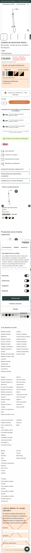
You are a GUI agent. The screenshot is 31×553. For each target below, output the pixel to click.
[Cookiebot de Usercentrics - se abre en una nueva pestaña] (22, 243)
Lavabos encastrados (22, 349)
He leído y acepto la (14, 549)
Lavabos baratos (21, 339)
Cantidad (3, 99)
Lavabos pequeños (21, 341)
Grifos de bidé (20, 407)
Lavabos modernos (21, 334)
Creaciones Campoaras (7, 463)
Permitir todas (15, 298)
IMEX (3, 50)
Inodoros (18, 422)
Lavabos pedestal (21, 346)
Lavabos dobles (20, 354)
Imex (2, 458)
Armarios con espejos (7, 387)
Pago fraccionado (21, 458)
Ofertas (18, 453)
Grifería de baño (21, 4)
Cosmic (3, 470)
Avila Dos (3, 465)
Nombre (5, 527)
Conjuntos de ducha (21, 394)
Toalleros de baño (6, 422)
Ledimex (3, 473)
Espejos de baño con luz (7, 414)
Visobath (3, 455)
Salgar (2, 453)
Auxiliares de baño (6, 371)
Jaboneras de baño (6, 440)
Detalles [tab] (16, 247)
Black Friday (19, 455)
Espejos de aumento (6, 379)
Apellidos (6, 535)
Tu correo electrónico (9, 543)
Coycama (3, 460)
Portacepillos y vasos (7, 430)
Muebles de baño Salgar (7, 354)
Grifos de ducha (20, 379)
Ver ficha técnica (6, 53)
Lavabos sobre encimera (23, 336)
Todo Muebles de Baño (8, 4)
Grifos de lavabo (20, 382)
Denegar (15, 309)
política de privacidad (19, 549)
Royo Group (4, 468)
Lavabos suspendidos (22, 351)
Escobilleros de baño (7, 437)
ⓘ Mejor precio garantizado (8, 61)
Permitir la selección (16, 303)
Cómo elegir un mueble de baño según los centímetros (7, 498)
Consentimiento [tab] (6, 247)
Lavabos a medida (21, 344)
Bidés (18, 425)
